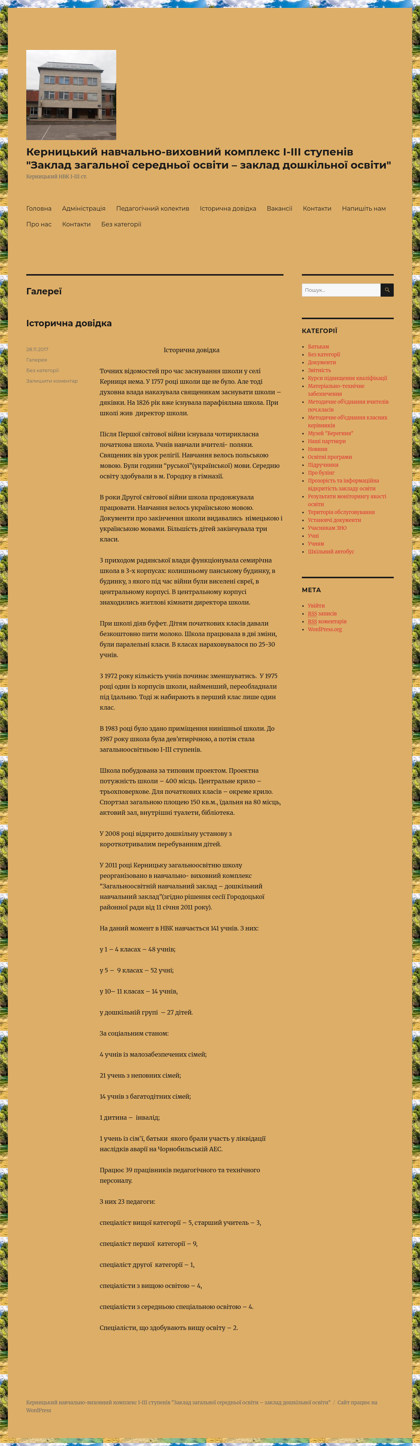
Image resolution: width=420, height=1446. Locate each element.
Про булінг (321, 473)
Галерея (36, 360)
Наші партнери (327, 441)
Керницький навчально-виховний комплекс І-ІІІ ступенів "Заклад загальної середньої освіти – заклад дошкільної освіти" (208, 158)
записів (322, 614)
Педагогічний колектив (152, 208)
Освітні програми (330, 457)
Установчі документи (334, 520)
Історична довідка (228, 208)
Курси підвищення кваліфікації (347, 378)
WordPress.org (325, 629)
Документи (322, 362)
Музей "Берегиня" (330, 433)
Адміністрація (84, 208)
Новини (317, 449)
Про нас (39, 224)
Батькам (318, 347)
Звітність (319, 370)
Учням (316, 544)
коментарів (327, 621)
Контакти (317, 208)
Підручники (323, 465)
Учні (313, 536)
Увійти (316, 606)
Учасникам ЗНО (327, 528)
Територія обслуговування (341, 512)
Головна (39, 208)
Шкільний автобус (331, 552)
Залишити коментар (52, 381)
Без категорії (121, 224)
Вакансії (279, 208)
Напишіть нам (364, 208)
